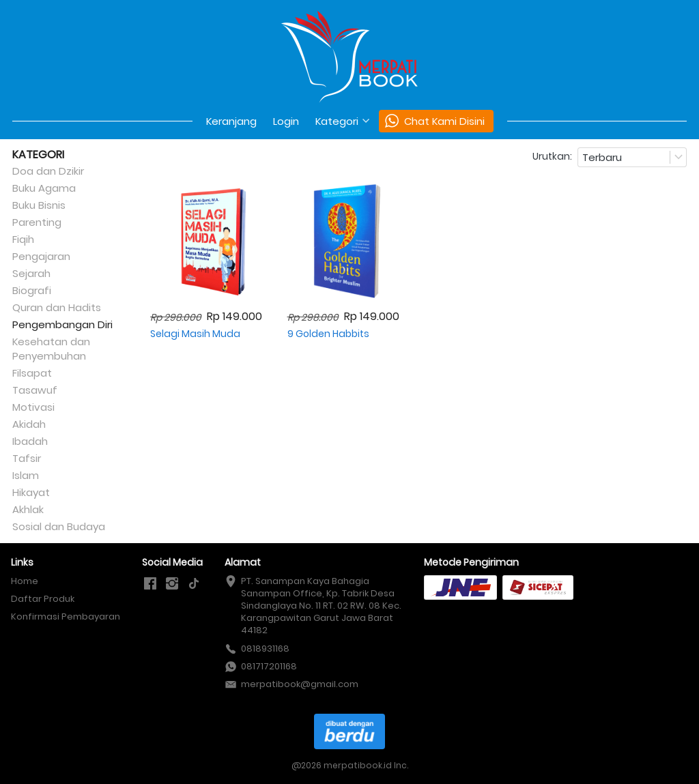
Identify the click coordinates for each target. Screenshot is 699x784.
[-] (150, 584)
